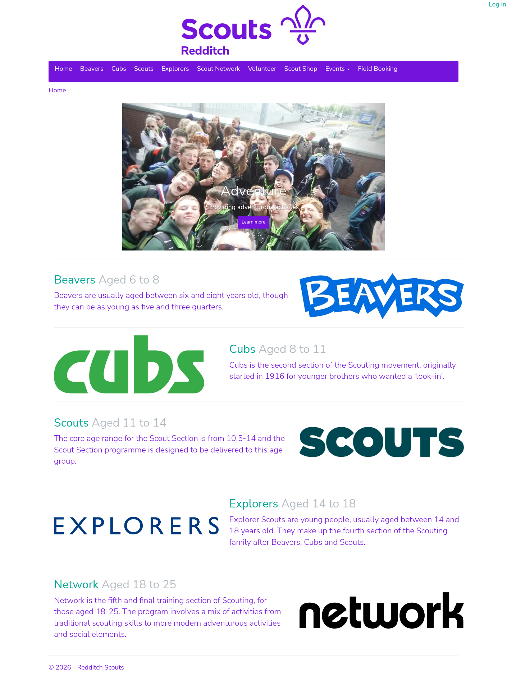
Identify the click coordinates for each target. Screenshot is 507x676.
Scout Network (218, 68)
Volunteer (262, 68)
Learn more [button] (253, 222)
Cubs (118, 68)
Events (337, 68)
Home (63, 68)
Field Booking (377, 68)
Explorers (175, 68)
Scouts (144, 68)
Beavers (92, 68)
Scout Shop (301, 68)
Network (77, 584)
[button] (142, 176)
